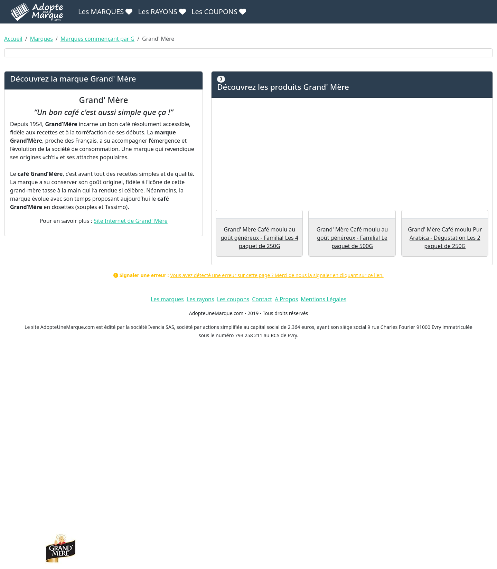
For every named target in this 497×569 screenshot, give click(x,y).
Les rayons (200, 523)
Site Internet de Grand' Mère (131, 375)
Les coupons (233, 523)
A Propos (286, 523)
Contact (262, 523)
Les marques (167, 523)
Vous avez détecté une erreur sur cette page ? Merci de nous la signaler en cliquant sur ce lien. (277, 499)
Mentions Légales (323, 523)
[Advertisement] (352, 309)
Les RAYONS (162, 11)
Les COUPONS (218, 11)
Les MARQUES (105, 11)
